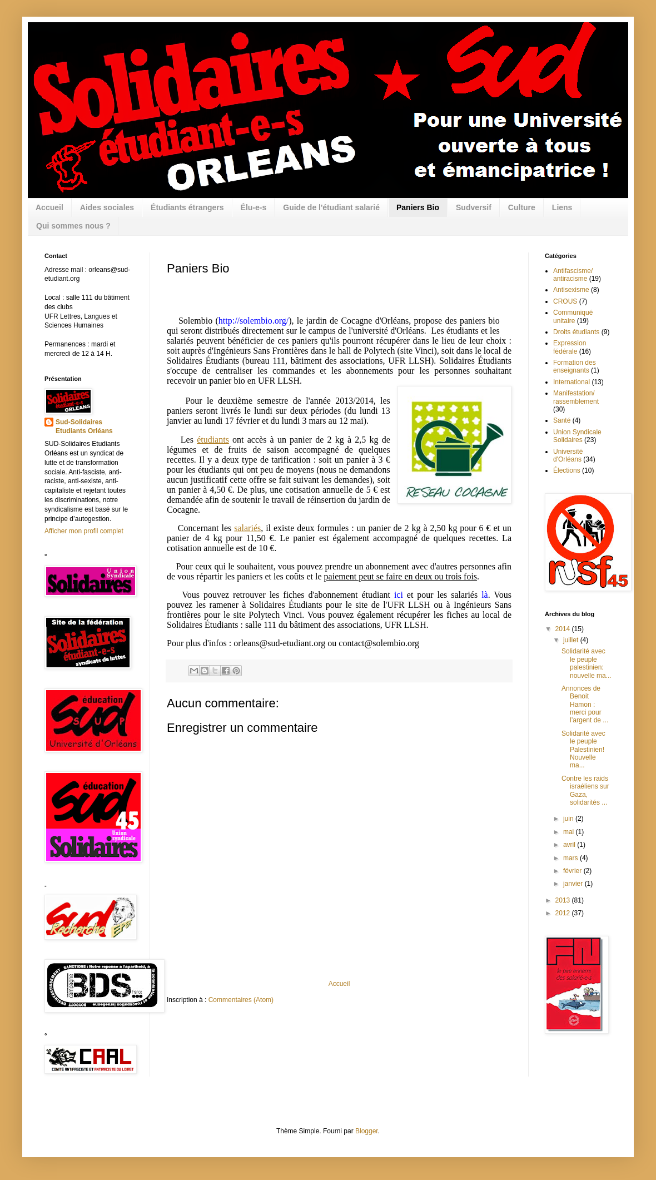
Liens (562, 207)
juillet (571, 640)
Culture (521, 207)
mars (571, 858)
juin (569, 818)
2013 (563, 900)
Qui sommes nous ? (73, 225)
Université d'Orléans (568, 455)
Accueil (49, 207)
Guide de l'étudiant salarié (331, 207)
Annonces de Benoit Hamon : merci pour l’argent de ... (584, 705)
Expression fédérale (569, 347)
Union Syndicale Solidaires (577, 436)
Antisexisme (571, 290)
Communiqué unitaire (573, 316)
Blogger (366, 1131)
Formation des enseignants (574, 366)
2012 (563, 913)
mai (569, 832)
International (571, 382)
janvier (574, 884)
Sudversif (473, 207)
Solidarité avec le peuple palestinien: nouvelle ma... (586, 663)
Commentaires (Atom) (241, 1000)
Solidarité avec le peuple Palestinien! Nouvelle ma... (583, 750)
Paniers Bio (417, 207)
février (573, 871)
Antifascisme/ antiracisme (573, 274)
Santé (561, 420)
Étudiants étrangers (187, 207)
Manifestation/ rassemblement (576, 397)
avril (570, 845)
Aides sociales (107, 207)
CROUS (565, 301)
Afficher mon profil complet (83, 531)
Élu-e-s (254, 207)
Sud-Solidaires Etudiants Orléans (84, 426)
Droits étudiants (576, 332)
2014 (563, 629)
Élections (566, 470)
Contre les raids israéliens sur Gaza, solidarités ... (585, 790)
